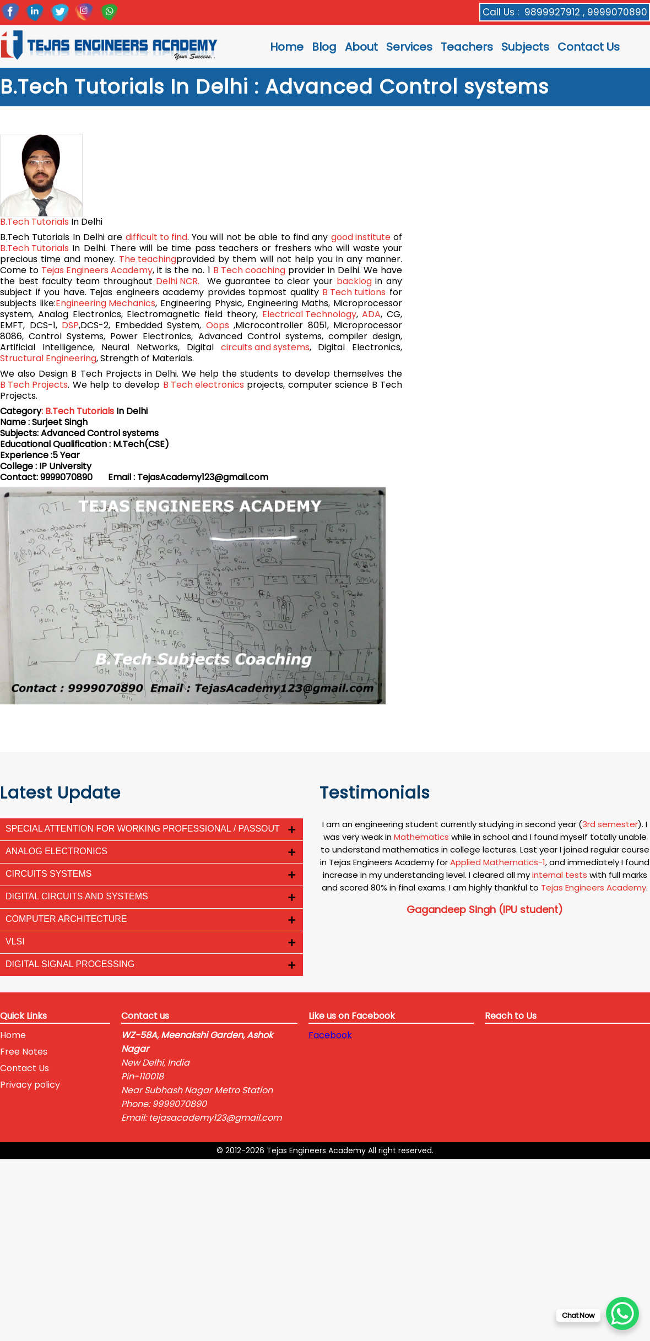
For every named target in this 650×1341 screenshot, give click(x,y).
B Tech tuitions (354, 292)
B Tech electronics (203, 384)
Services (409, 47)
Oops (217, 325)
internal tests (559, 875)
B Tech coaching (249, 270)
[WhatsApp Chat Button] (622, 1313)
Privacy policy (30, 1084)
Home (287, 47)
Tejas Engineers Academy (97, 270)
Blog (324, 47)
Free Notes (23, 1051)
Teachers (467, 47)
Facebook (330, 1035)
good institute (361, 237)
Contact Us (588, 47)
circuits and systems (265, 347)
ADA (371, 314)
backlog (354, 281)
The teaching (147, 259)
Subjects (525, 47)
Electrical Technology (309, 314)
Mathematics (421, 837)
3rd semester (610, 824)
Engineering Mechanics (105, 303)
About (361, 47)
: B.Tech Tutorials (77, 411)
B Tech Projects (34, 384)
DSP (70, 325)
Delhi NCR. (177, 281)
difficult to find (156, 237)
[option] (484, 867)
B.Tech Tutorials (34, 221)
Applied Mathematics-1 (497, 862)
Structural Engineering (48, 358)
